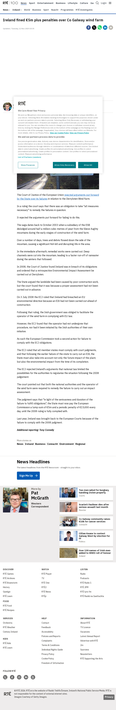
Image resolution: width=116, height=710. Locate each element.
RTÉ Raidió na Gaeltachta (92, 606)
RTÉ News (46, 602)
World (27, 9)
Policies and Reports (51, 646)
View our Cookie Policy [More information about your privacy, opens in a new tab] (59, 133)
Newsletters (86, 664)
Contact (45, 633)
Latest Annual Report (90, 646)
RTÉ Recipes (8, 620)
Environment (67, 443)
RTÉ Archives (9, 588)
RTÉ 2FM (84, 597)
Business (61, 3)
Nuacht (54, 9)
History (6, 597)
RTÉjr (44, 606)
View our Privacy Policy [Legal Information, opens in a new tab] (79, 133)
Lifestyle (73, 3)
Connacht (52, 443)
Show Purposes (28, 165)
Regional (80, 443)
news (5, 9)
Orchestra (7, 633)
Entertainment (45, 3)
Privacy (109, 707)
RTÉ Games (8, 584)
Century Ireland (10, 642)
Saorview (84, 659)
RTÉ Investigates (84, 9)
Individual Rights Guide (52, 659)
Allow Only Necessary (64, 165)
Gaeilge (6, 602)
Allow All (88, 165)
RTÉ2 (44, 597)
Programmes (67, 9)
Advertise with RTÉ (89, 651)
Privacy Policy (48, 664)
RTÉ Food (7, 616)
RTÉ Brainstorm (10, 593)
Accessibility (47, 642)
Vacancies (85, 642)
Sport (32, 3)
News (24, 3)
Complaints (47, 651)
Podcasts (84, 588)
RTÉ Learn (7, 606)
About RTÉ (85, 633)
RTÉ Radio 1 (85, 593)
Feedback (46, 637)
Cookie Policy (48, 668)
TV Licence (85, 637)
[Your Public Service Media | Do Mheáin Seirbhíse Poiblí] (7, 704)
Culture (84, 3)
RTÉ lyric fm (85, 602)
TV (43, 588)
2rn (81, 655)
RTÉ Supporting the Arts (91, 668)
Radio (83, 584)
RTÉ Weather (9, 637)
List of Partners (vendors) (29, 157)
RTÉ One (45, 593)
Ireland (16, 9)
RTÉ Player (47, 584)
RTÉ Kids (7, 653)
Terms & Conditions (51, 655)
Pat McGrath (40, 495)
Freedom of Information (53, 673)
